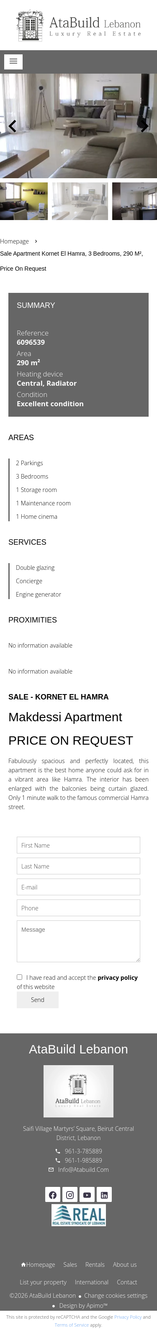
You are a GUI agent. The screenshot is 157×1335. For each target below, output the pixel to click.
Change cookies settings (115, 1295)
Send (37, 1000)
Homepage (79, 25)
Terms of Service (72, 1325)
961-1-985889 (83, 1160)
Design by (83, 1305)
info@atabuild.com (83, 1170)
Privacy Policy (128, 1317)
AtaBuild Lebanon (78, 1049)
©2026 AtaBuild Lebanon (43, 1295)
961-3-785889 (83, 1151)
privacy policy (118, 977)
